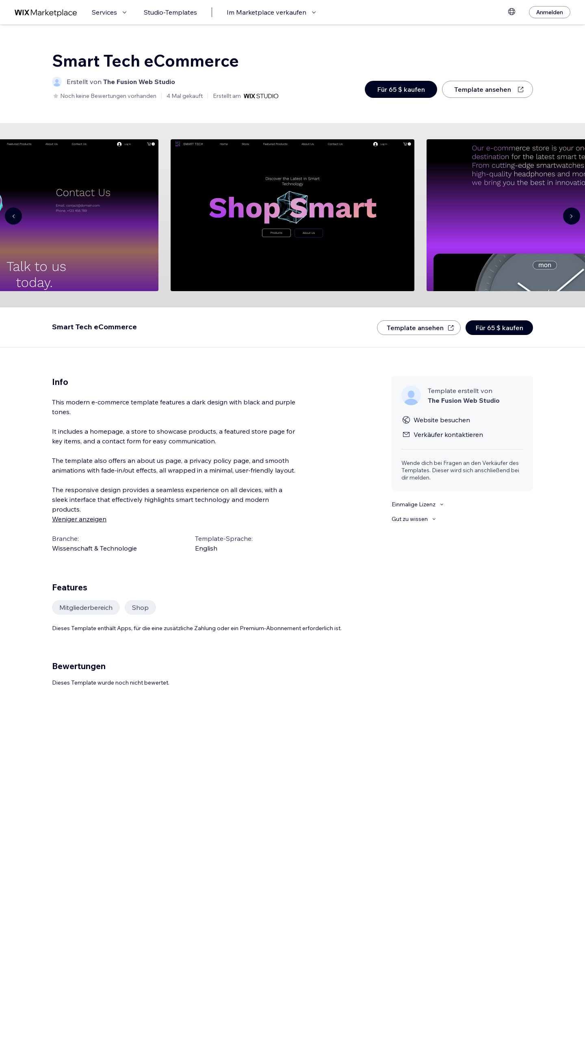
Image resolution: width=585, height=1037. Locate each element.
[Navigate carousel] (13, 216)
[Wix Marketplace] (46, 12)
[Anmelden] (549, 12)
